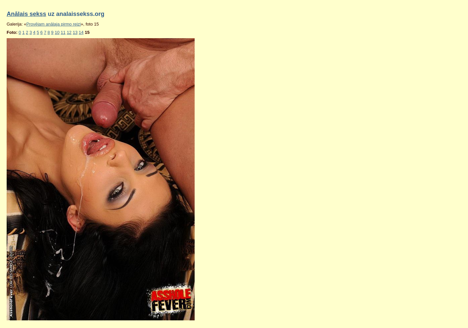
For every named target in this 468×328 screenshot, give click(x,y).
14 (81, 32)
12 (69, 32)
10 (57, 32)
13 (75, 32)
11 (63, 32)
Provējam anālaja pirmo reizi (53, 24)
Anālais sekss (26, 14)
